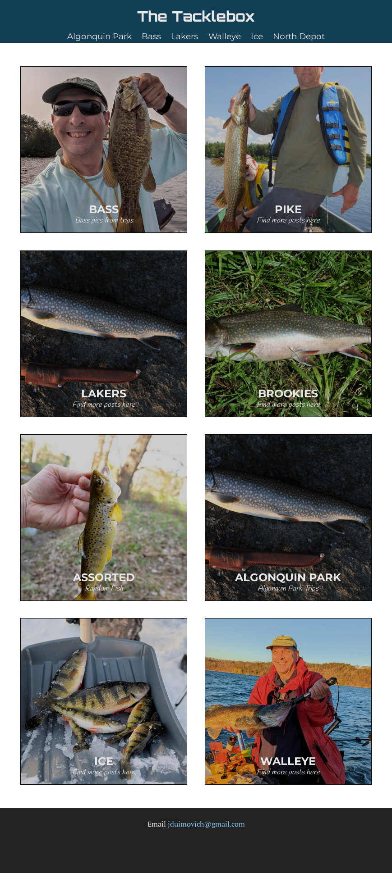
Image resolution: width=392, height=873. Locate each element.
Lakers (184, 36)
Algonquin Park (99, 36)
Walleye (224, 36)
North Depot (299, 36)
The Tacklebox (196, 16)
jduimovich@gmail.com (206, 824)
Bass (151, 36)
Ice (257, 36)
